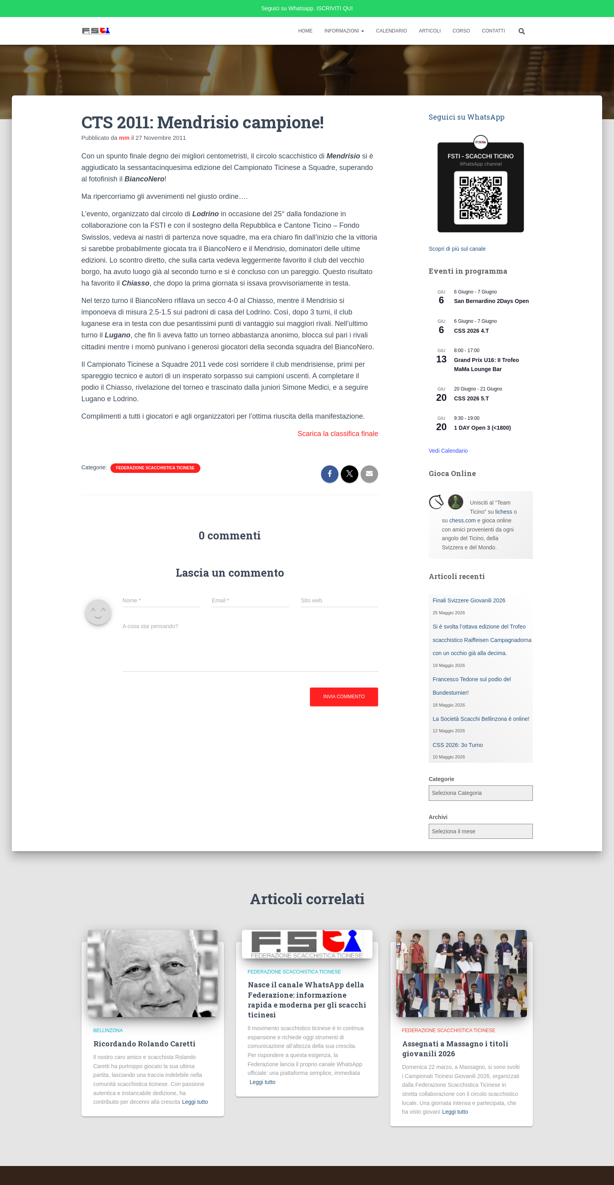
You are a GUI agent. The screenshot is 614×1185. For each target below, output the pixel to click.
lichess (503, 512)
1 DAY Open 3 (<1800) (482, 428)
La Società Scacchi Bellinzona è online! (481, 719)
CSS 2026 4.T (471, 331)
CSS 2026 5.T (471, 398)
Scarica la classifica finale (337, 434)
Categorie (441, 779)
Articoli (430, 31)
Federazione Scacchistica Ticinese (155, 468)
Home (305, 31)
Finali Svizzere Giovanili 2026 (469, 600)
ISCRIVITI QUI (334, 8)
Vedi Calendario (448, 451)
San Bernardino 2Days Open (491, 301)
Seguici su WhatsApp (466, 117)
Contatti (493, 31)
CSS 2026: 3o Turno (458, 745)
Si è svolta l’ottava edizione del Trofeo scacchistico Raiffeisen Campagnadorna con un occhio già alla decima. (482, 639)
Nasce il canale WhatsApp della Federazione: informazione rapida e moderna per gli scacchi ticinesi (307, 999)
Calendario (391, 31)
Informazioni (344, 31)
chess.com (462, 520)
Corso (461, 31)
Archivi (438, 817)
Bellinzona (108, 1030)
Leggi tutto (195, 1102)
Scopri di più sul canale (457, 249)
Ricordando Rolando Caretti (144, 1043)
